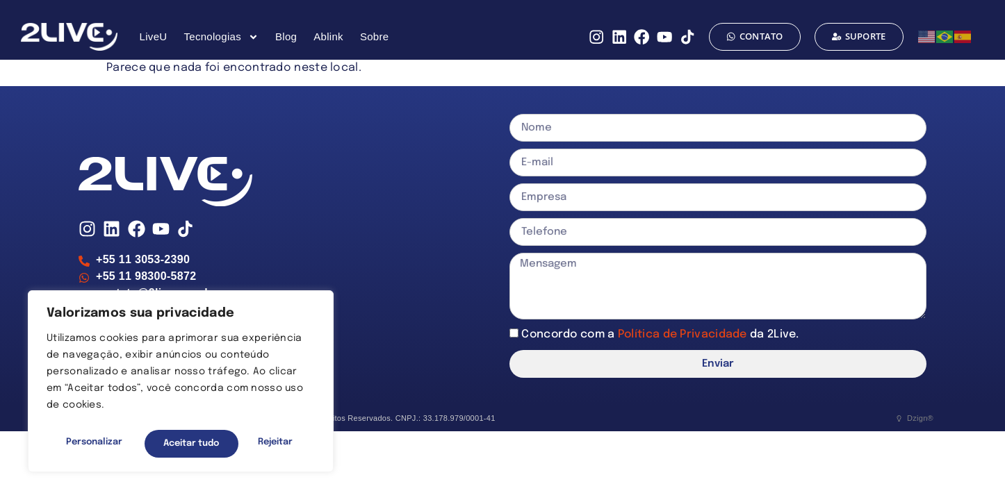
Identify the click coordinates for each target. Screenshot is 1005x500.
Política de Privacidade (684, 334)
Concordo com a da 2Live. (660, 334)
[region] (181, 384)
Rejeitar (179, 444)
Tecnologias (221, 37)
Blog (286, 36)
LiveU (154, 36)
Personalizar (92, 444)
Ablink (328, 36)
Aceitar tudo (268, 444)
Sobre (374, 36)
